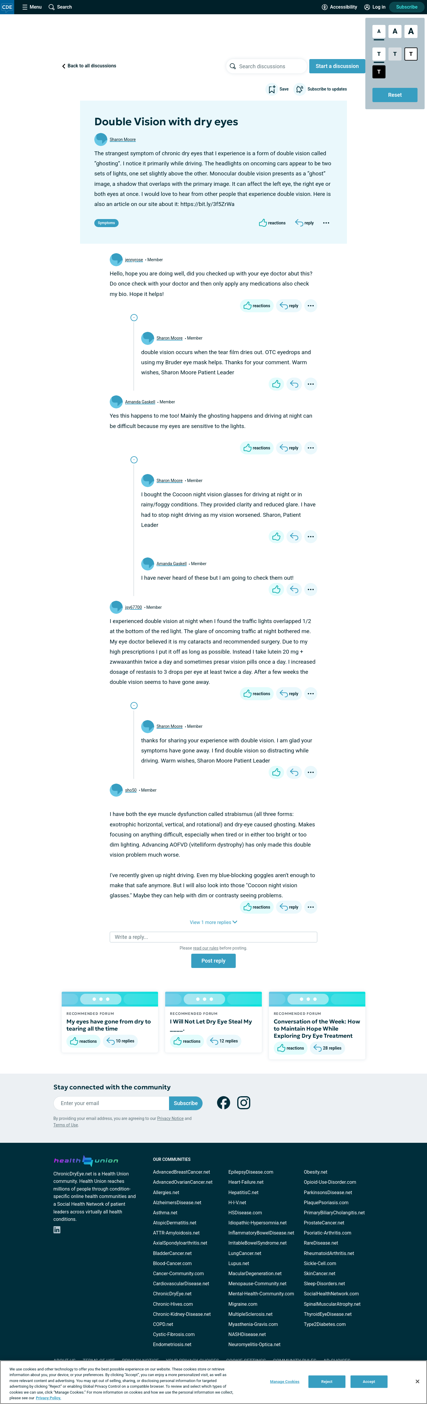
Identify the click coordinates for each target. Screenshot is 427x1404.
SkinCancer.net (319, 1273)
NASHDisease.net (247, 1334)
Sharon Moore (123, 139)
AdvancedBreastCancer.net (181, 1172)
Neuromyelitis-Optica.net (254, 1344)
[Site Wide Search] (60, 7)
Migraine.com (242, 1304)
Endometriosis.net (172, 1344)
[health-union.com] (86, 1160)
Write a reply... (131, 937)
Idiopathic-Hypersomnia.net (257, 1223)
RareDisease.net (321, 1243)
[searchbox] (273, 66)
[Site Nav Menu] (32, 7)
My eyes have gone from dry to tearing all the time (108, 1025)
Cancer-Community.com (178, 1273)
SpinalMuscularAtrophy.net (332, 1304)
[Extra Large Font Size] (411, 31)
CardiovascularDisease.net (181, 1283)
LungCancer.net (244, 1253)
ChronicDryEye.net (172, 1294)
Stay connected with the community (112, 1087)
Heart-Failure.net (245, 1182)
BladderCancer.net (172, 1253)
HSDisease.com (245, 1213)
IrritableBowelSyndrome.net (257, 1243)
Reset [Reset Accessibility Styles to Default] (395, 95)
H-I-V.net (237, 1202)
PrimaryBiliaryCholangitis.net (334, 1213)
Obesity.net (315, 1172)
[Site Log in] (375, 7)
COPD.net (163, 1324)
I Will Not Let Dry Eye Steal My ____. (211, 1025)
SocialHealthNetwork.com (331, 1294)
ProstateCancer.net (324, 1223)
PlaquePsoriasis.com (326, 1202)
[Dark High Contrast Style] (378, 71)
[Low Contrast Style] (394, 54)
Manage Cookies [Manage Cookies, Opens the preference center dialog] (284, 1381)
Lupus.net (238, 1263)
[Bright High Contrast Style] (411, 54)
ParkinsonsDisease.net (328, 1192)
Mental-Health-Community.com (261, 1294)
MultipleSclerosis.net (250, 1314)
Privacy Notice (170, 1118)
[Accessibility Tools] (339, 7)
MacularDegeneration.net (254, 1273)
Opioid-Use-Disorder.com (330, 1182)
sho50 (131, 790)
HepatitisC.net (243, 1192)
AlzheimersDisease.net (177, 1202)
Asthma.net (165, 1213)
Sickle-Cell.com (320, 1263)
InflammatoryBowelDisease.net (261, 1233)
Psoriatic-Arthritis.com (327, 1233)
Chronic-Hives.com (173, 1304)
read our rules (205, 948)
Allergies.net (166, 1192)
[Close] (417, 1381)
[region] (213, 1382)
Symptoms (106, 223)
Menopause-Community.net (257, 1283)
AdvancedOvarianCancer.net (183, 1182)
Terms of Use (65, 1125)
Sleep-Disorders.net (324, 1283)
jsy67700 (133, 607)
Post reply (213, 961)
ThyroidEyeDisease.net (328, 1314)
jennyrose (134, 259)
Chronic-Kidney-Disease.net (182, 1314)
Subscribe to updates (320, 89)
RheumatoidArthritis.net (329, 1253)
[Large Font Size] (394, 31)
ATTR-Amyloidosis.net (176, 1233)
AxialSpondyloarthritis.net (180, 1243)
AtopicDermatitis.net (174, 1223)
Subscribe (407, 7)
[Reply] (304, 222)
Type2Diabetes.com (325, 1324)
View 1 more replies (213, 922)
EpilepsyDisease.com (250, 1172)
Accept (369, 1381)
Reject (327, 1381)
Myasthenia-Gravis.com (253, 1324)
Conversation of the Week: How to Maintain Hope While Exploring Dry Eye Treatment (317, 1028)
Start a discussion (337, 66)
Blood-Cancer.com (172, 1263)
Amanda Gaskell (140, 402)
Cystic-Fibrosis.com (174, 1334)
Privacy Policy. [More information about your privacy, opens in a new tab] (48, 1398)
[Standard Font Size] (378, 31)
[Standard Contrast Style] (378, 54)
